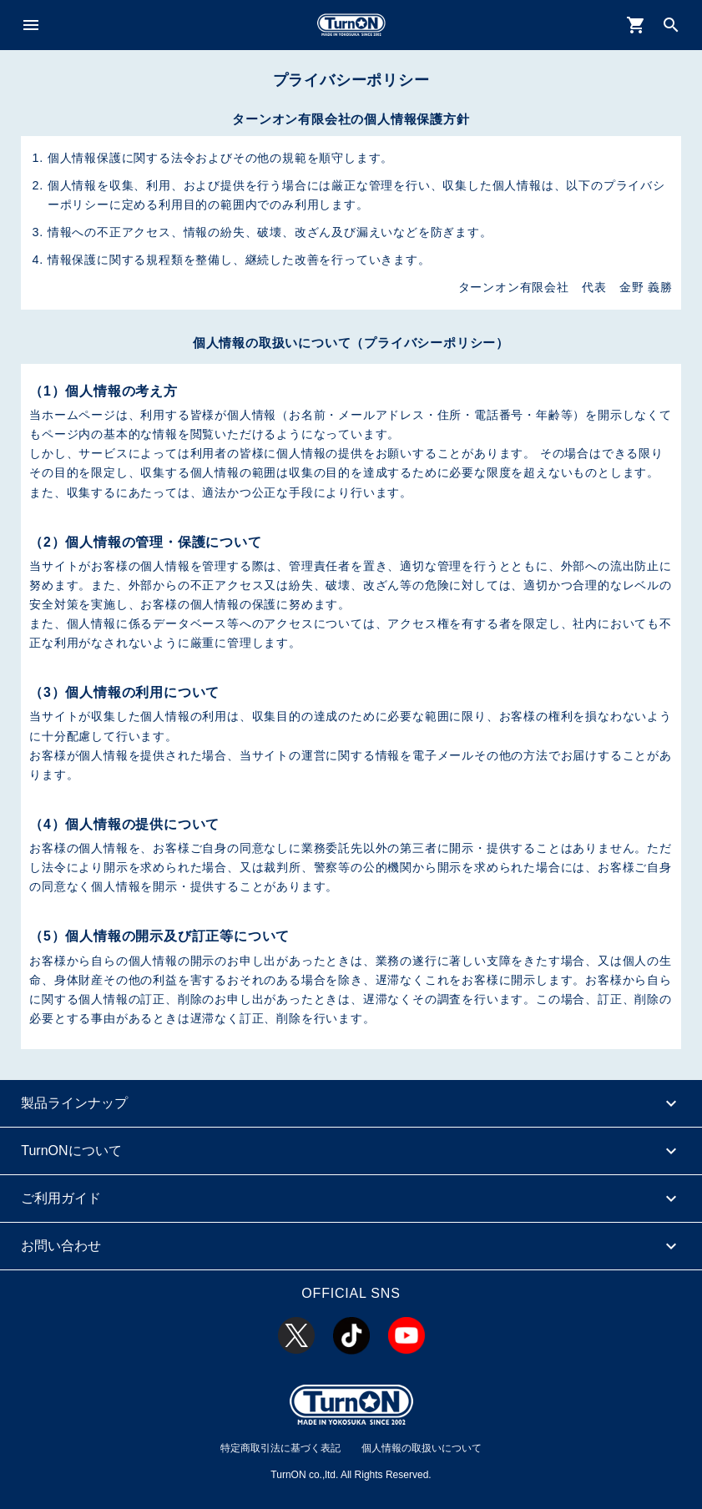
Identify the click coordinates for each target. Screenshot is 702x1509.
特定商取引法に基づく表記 (280, 1448)
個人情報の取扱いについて (421, 1448)
